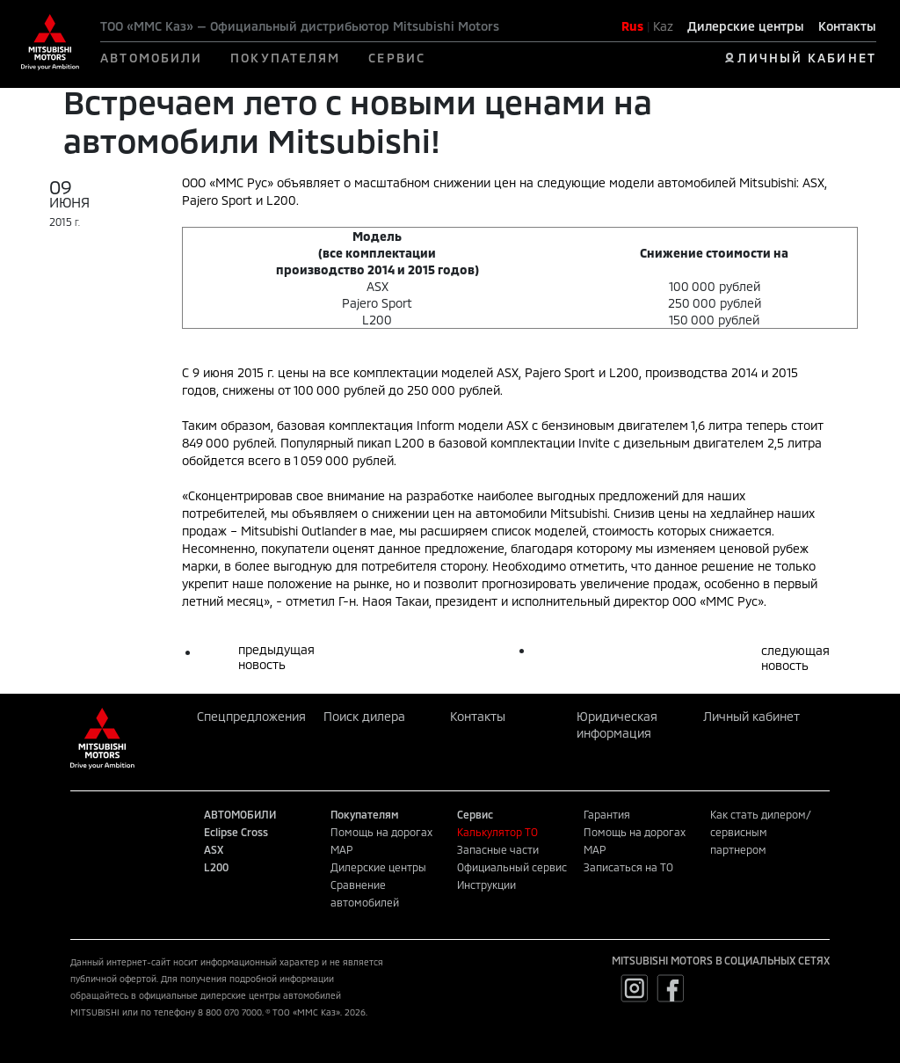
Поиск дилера (364, 716)
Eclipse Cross (236, 832)
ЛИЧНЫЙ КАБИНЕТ (806, 57)
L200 (216, 867)
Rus (632, 25)
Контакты (847, 25)
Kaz (663, 25)
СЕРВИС (396, 57)
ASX (213, 849)
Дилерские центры (745, 25)
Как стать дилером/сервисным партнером (760, 831)
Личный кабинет (751, 716)
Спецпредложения (251, 716)
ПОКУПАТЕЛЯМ (285, 57)
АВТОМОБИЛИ (151, 57)
